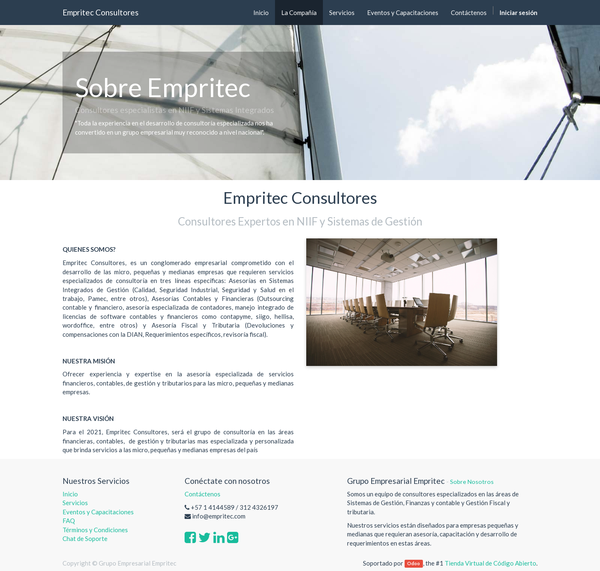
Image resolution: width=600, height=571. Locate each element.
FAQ (69, 520)
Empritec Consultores (100, 12)
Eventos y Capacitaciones (98, 512)
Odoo (413, 563)
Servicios (75, 502)
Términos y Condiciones (95, 529)
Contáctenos (202, 494)
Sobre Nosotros (472, 481)
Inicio (70, 494)
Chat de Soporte (85, 538)
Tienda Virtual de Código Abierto (490, 563)
